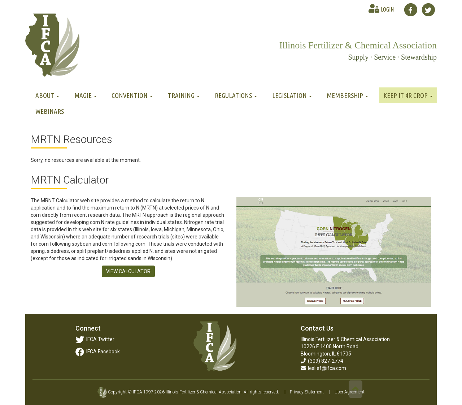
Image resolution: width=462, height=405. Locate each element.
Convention (132, 95)
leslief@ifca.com (323, 368)
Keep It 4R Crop (408, 95)
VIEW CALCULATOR (128, 271)
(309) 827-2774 (322, 361)
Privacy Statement (307, 392)
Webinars (49, 111)
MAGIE (85, 95)
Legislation (292, 95)
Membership (347, 95)
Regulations (236, 95)
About (47, 95)
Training (184, 95)
